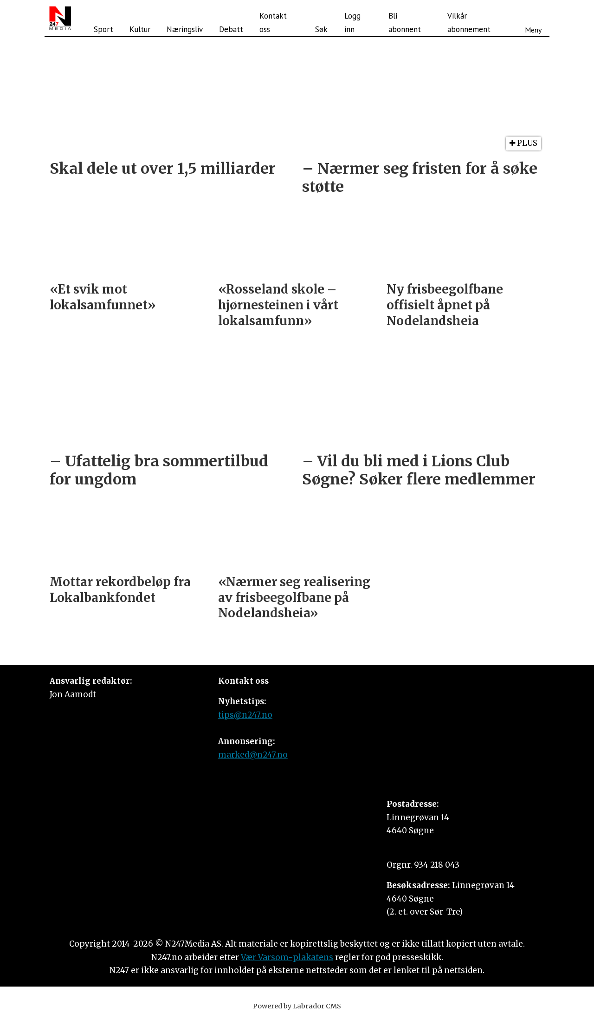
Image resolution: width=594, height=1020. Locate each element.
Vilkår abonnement (469, 22)
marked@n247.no (253, 755)
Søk (321, 29)
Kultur (139, 29)
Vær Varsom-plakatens (287, 957)
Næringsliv (185, 29)
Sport (103, 29)
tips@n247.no (245, 715)
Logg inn (352, 22)
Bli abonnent (404, 22)
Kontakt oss (273, 22)
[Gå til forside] (60, 18)
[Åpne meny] (533, 18)
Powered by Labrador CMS (297, 1006)
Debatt (231, 29)
